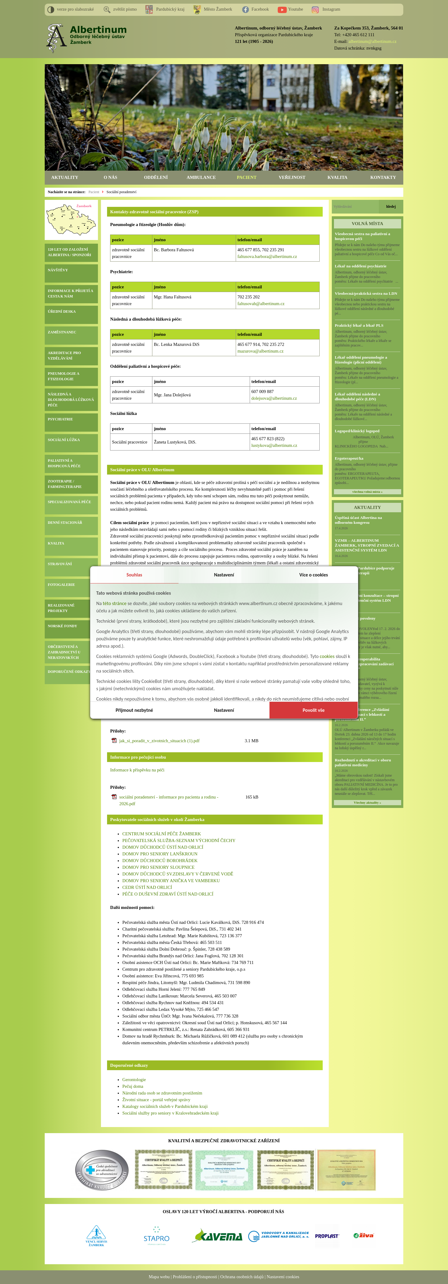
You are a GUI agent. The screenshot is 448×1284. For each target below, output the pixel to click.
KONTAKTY (383, 177)
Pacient (94, 192)
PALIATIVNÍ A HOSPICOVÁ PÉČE (64, 463)
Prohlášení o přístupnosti (195, 1276)
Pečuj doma (132, 1086)
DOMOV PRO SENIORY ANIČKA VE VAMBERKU (171, 880)
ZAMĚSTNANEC (62, 332)
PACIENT (247, 177)
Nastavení (224, 575)
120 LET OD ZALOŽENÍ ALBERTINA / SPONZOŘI (69, 252)
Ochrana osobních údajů (241, 1276)
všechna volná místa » (367, 491)
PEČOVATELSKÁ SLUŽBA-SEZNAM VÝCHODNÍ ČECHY (178, 840)
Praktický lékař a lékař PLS (359, 325)
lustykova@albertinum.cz (274, 445)
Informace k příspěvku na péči (137, 769)
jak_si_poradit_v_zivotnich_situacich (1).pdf (159, 740)
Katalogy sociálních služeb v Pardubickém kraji (164, 1106)
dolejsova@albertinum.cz (274, 398)
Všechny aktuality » (367, 802)
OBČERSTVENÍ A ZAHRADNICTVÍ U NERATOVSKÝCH (64, 652)
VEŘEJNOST (292, 177)
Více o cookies (313, 575)
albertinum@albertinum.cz (373, 41)
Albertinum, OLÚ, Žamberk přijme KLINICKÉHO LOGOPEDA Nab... (367, 441)
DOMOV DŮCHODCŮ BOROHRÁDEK (159, 860)
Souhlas (134, 575)
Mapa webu (159, 1276)
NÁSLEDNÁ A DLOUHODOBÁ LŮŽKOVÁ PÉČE (71, 399)
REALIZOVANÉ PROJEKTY (61, 608)
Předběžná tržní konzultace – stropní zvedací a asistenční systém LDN (367, 598)
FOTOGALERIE (61, 585)
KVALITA (337, 177)
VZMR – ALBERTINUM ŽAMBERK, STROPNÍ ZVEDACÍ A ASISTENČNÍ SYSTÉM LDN (367, 545)
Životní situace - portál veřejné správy (156, 1099)
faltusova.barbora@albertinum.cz (267, 256)
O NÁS (110, 177)
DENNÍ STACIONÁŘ (65, 522)
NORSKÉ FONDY (62, 626)
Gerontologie (134, 1079)
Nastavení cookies (283, 1276)
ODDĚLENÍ (156, 177)
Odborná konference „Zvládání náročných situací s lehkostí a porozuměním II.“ (362, 714)
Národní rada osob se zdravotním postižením (162, 1093)
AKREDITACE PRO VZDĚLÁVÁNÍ (64, 355)
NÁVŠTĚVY (58, 270)
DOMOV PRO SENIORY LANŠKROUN (159, 853)
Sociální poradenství (121, 192)
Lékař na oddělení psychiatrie (361, 266)
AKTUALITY (64, 177)
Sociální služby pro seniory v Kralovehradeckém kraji (170, 1113)
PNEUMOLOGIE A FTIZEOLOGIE (63, 376)
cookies (327, 656)
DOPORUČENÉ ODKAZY (69, 672)
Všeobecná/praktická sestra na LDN (366, 293)
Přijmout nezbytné (134, 710)
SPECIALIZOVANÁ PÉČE (69, 502)
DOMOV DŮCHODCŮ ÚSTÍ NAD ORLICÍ (162, 847)
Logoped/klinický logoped (357, 431)
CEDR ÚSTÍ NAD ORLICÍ (147, 887)
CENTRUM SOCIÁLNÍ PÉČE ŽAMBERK (162, 833)
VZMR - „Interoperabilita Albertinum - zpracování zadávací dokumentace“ (364, 664)
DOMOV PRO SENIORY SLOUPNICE (158, 867)
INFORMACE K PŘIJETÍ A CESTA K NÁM (70, 293)
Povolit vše (314, 710)
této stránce (115, 603)
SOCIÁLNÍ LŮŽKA (64, 440)
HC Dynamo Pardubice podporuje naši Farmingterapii (364, 570)
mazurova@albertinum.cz (260, 351)
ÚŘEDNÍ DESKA (62, 311)
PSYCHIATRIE (60, 419)
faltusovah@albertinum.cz (261, 303)
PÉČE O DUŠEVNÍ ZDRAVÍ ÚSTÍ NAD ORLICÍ (167, 894)
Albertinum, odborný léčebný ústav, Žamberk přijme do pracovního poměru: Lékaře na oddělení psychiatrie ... (366, 277)
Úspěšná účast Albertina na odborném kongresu (358, 520)
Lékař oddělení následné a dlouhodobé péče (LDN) (357, 396)
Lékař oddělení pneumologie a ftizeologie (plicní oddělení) (361, 359)
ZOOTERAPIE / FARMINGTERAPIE (65, 484)
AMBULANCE (201, 177)
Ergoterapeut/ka (349, 458)
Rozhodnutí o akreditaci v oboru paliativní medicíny (363, 762)
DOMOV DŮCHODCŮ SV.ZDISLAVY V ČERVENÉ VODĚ (177, 874)
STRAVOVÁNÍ (60, 564)
